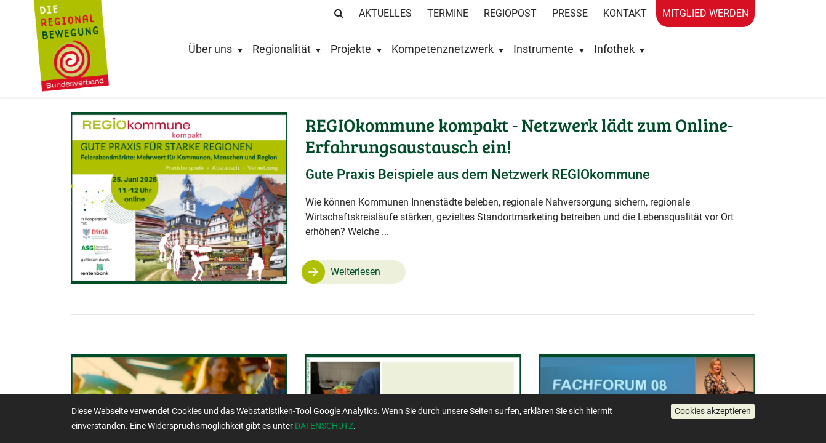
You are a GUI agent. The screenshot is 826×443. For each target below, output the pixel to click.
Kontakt (625, 13)
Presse (570, 13)
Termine (447, 13)
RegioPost (510, 13)
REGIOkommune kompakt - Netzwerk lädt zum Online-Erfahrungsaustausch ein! (519, 135)
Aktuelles (385, 13)
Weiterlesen (355, 271)
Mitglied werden (705, 13)
